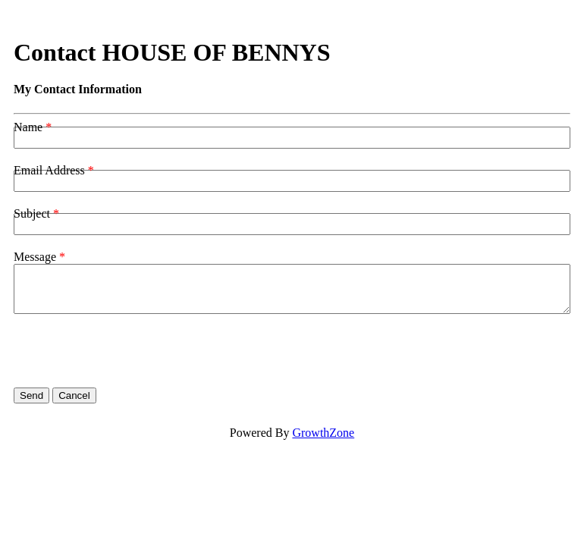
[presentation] (129, 351)
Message (35, 256)
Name (28, 127)
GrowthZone (323, 432)
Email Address (49, 170)
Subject (32, 213)
